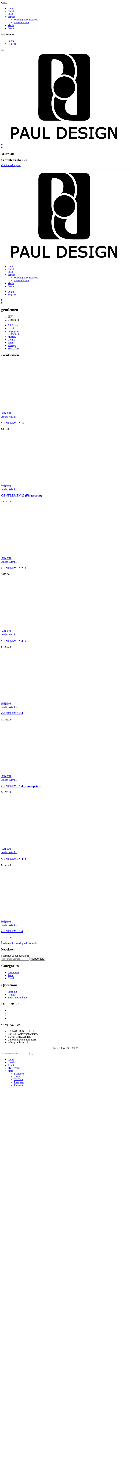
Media (11, 25)
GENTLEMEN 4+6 (13, 858)
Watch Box (13, 348)
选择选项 (6, 413)
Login (11, 40)
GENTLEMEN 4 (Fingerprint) (20, 786)
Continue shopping (11, 165)
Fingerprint (13, 331)
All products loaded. (28, 943)
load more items (9, 943)
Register (12, 43)
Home (11, 8)
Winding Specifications (26, 19)
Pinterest (18, 1085)
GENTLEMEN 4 (12, 713)
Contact (12, 28)
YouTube (18, 1079)
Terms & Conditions (18, 997)
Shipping (12, 991)
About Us (13, 11)
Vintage (12, 345)
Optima (11, 339)
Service (11, 16)
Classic (11, 328)
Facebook (19, 1073)
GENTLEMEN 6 (12, 931)
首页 (10, 316)
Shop (10, 13)
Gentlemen (13, 333)
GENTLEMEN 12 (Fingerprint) (21, 495)
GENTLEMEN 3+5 (13, 640)
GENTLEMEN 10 (12, 422)
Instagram (19, 1082)
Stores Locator (21, 22)
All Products (14, 325)
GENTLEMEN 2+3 (13, 568)
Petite (10, 342)
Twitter (17, 1076)
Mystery (12, 336)
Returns (12, 994)
